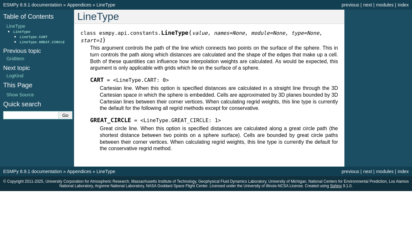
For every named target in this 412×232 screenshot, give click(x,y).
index (403, 4)
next (367, 4)
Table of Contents (28, 16)
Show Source (20, 94)
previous (350, 4)
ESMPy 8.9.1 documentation (32, 4)
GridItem (15, 58)
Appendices (79, 4)
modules (384, 4)
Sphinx (336, 186)
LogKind (14, 75)
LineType (106, 4)
